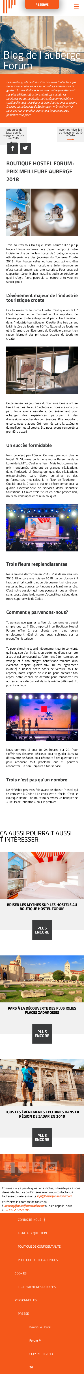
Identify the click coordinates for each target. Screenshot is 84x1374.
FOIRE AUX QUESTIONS (33, 1233)
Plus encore (42, 930)
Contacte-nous (29, 1219)
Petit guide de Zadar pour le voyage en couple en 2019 (13, 134)
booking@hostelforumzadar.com (24, 1205)
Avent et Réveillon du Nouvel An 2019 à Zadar (70, 132)
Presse (23, 1313)
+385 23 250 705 (17, 1210)
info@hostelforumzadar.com (54, 1196)
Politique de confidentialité (39, 1246)
